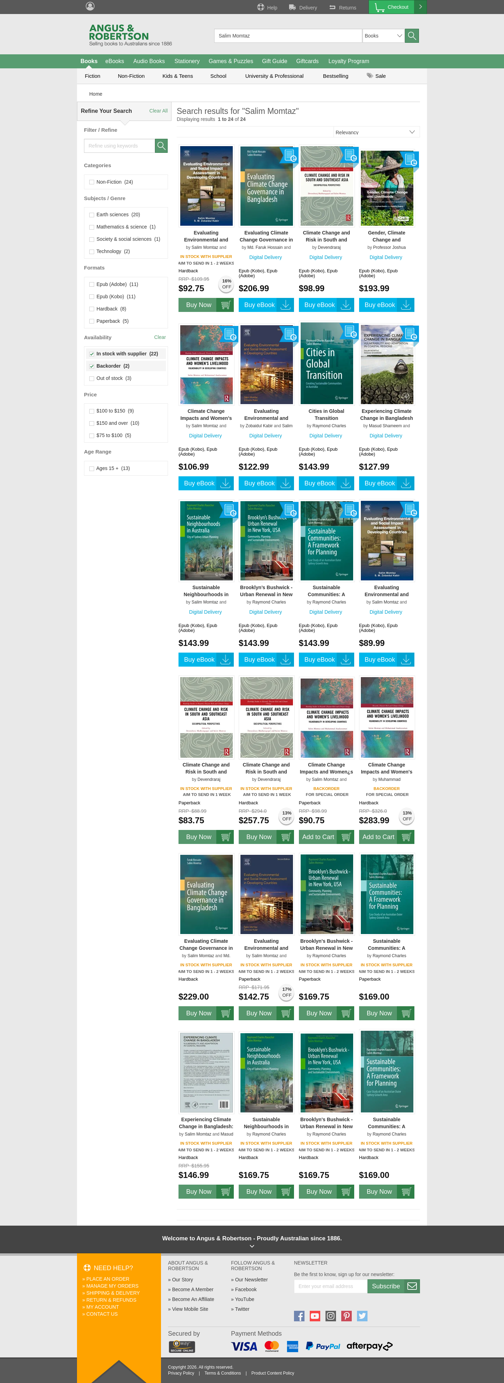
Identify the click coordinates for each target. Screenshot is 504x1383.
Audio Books (149, 61)
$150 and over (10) (114, 423)
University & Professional (274, 76)
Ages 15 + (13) (110, 468)
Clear (160, 337)
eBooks (114, 61)
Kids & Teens (177, 76)
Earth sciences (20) (115, 214)
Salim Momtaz (204, 247)
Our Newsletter (251, 1279)
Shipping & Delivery (113, 1293)
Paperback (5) (109, 321)
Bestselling (336, 76)
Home (95, 94)
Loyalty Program (349, 61)
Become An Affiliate (193, 1299)
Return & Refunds (111, 1300)
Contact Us (102, 1314)
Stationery (187, 61)
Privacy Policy (181, 1373)
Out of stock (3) (110, 378)
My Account (102, 1307)
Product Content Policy (272, 1373)
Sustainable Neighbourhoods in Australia (206, 594)
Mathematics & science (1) (123, 227)
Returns (342, 7)
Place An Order (108, 1279)
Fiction (92, 76)
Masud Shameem (385, 425)
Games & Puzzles (231, 61)
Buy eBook (269, 305)
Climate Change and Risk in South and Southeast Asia (326, 240)
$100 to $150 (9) (112, 411)
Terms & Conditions (222, 1373)
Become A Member (193, 1289)
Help (267, 7)
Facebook (246, 1289)
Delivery (302, 7)
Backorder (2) (110, 366)
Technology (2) (110, 251)
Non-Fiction (131, 76)
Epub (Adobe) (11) (114, 284)
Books (89, 61)
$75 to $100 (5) (110, 435)
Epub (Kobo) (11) (112, 296)
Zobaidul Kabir (259, 425)
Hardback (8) (108, 309)
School (218, 76)
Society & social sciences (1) (125, 239)
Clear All (158, 111)
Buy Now (210, 305)
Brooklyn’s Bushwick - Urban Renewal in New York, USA (266, 594)
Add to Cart (328, 837)
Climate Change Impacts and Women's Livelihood (386, 772)
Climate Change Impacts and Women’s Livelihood (206, 418)
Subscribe (396, 1286)
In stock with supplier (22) (124, 353)
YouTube (244, 1299)
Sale (376, 76)
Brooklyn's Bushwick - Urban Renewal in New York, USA (326, 948)
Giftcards (307, 61)
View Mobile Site (190, 1309)
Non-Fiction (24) (111, 182)
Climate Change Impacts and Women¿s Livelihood (326, 772)
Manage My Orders (112, 1286)
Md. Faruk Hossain (265, 247)
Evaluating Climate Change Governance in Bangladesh (266, 240)
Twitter (242, 1309)
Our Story (182, 1279)
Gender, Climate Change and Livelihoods (386, 240)
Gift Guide (274, 61)
